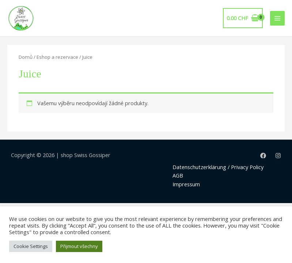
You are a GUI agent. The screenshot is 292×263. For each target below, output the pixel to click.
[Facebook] (263, 156)
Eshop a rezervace (57, 57)
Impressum (186, 184)
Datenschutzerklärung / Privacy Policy (217, 167)
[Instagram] (278, 156)
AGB (177, 175)
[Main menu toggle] (277, 18)
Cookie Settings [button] (31, 246)
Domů (26, 57)
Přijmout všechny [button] (79, 246)
